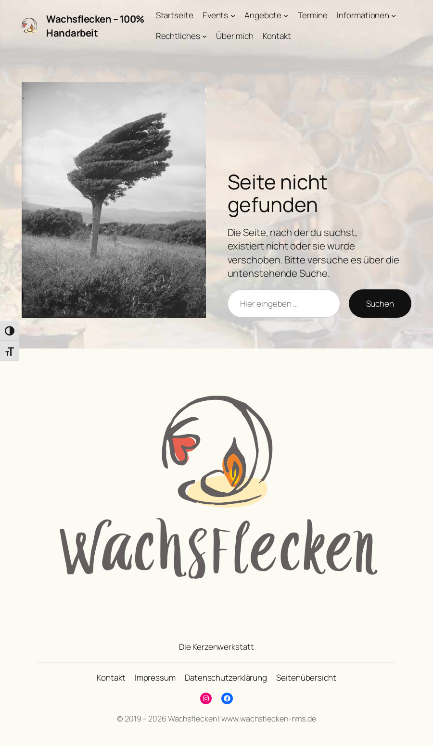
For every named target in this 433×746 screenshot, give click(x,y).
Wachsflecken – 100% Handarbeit (95, 25)
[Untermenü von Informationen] (393, 15)
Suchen (380, 303)
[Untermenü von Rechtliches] (204, 36)
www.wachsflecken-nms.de (268, 718)
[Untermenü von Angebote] (285, 15)
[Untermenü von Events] (232, 15)
